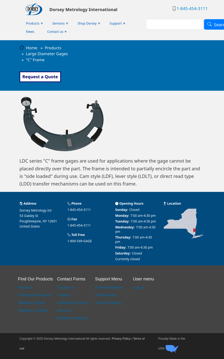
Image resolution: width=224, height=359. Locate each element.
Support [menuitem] (114, 24)
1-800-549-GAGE (79, 241)
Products (53, 47)
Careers (63, 295)
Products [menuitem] (31, 24)
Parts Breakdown (109, 287)
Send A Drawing (108, 303)
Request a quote (31, 303)
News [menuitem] (30, 31)
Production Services (34, 295)
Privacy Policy (121, 338)
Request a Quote (40, 77)
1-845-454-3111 (192, 8)
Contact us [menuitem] (54, 32)
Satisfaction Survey (73, 303)
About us (64, 310)
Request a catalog (33, 310)
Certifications (105, 295)
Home (31, 47)
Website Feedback (72, 318)
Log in (139, 287)
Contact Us (66, 287)
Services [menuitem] (57, 24)
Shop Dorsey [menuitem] (86, 24)
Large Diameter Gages (47, 53)
